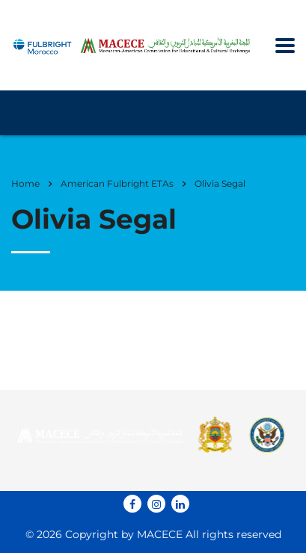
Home (25, 183)
